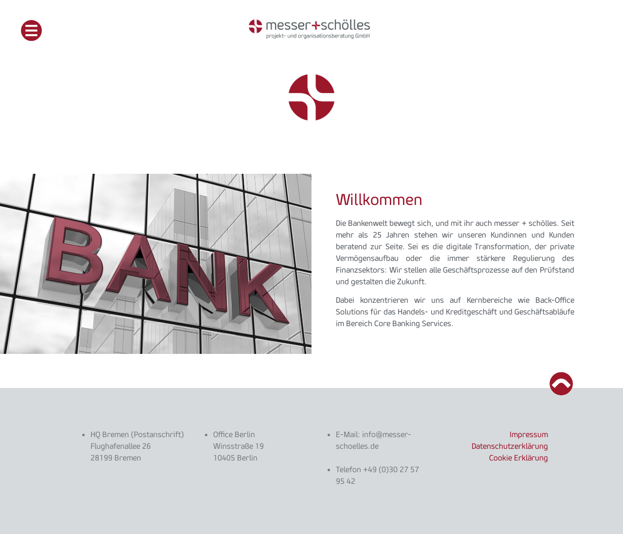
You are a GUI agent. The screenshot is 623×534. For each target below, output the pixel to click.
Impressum (529, 434)
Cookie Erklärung (518, 457)
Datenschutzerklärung (510, 446)
